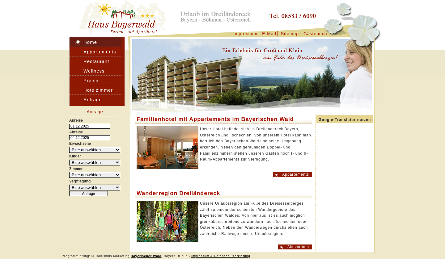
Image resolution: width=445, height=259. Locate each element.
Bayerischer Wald (146, 256)
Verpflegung (80, 181)
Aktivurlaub (298, 247)
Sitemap (290, 33)
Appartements (295, 174)
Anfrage (92, 99)
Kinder (75, 156)
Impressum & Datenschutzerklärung (220, 256)
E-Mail (269, 33)
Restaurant (96, 61)
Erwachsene (80, 143)
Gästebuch (315, 33)
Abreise (76, 132)
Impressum (245, 33)
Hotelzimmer (98, 90)
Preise (91, 80)
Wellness (94, 70)
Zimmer (76, 169)
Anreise (76, 120)
